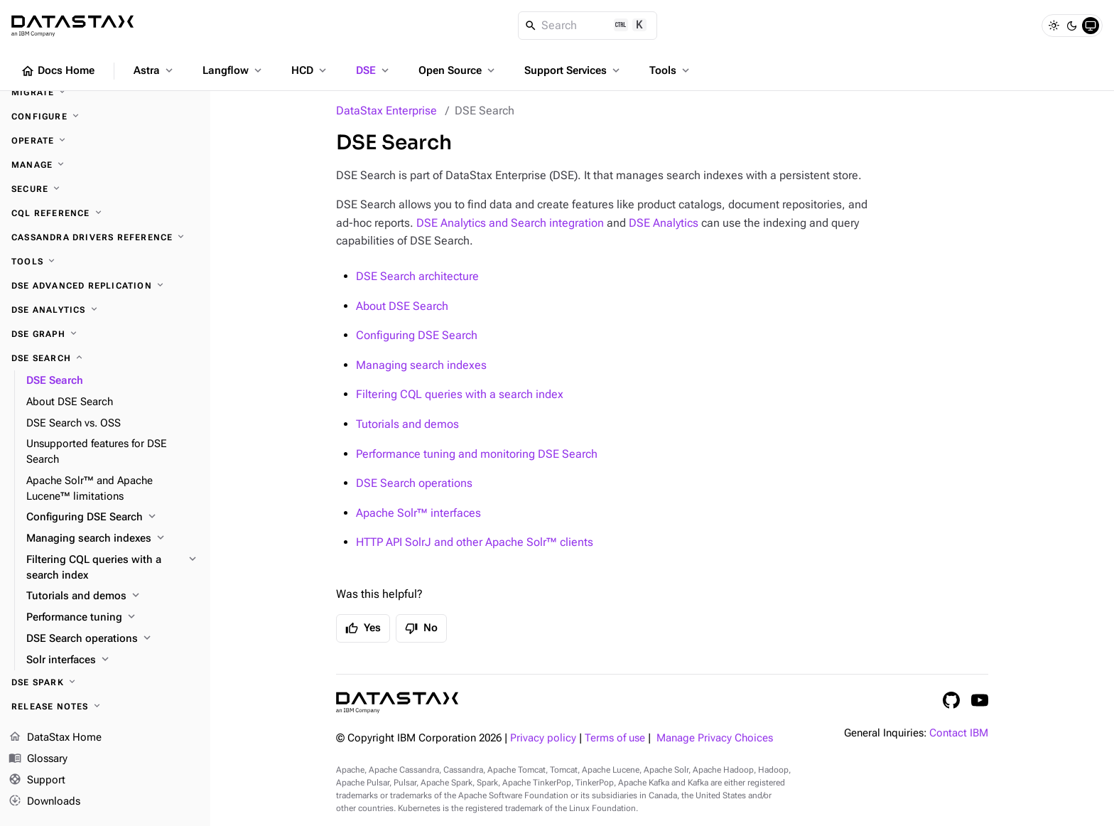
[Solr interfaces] (113, 660)
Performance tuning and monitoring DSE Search (476, 454)
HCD (310, 70)
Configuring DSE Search (416, 335)
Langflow (233, 70)
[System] (1090, 25)
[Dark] (1072, 25)
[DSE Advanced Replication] (105, 286)
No (421, 628)
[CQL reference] (105, 213)
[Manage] (105, 165)
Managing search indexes (421, 365)
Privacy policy (543, 738)
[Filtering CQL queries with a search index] (113, 567)
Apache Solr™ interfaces (418, 513)
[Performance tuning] (113, 617)
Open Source (457, 70)
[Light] (1053, 25)
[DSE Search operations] (113, 639)
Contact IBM (958, 733)
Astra (154, 70)
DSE (373, 70)
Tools (670, 70)
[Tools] (105, 262)
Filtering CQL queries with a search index (459, 394)
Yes (363, 628)
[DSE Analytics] (105, 310)
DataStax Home (55, 738)
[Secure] (105, 189)
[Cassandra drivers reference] (105, 237)
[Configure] (105, 116)
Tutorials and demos (407, 424)
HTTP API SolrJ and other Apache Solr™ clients (474, 542)
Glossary (38, 759)
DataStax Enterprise (386, 110)
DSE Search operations (414, 483)
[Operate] (105, 141)
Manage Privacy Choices (714, 738)
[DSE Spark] (105, 682)
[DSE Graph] (105, 334)
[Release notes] (105, 706)
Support (37, 780)
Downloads (44, 801)
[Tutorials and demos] (113, 596)
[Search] (588, 25)
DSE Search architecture (417, 276)
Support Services (573, 70)
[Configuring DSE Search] (113, 517)
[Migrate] (105, 92)
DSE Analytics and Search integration (510, 223)
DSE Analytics (663, 223)
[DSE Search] (105, 358)
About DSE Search (402, 306)
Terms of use (615, 738)
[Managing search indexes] (113, 538)
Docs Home (57, 71)
